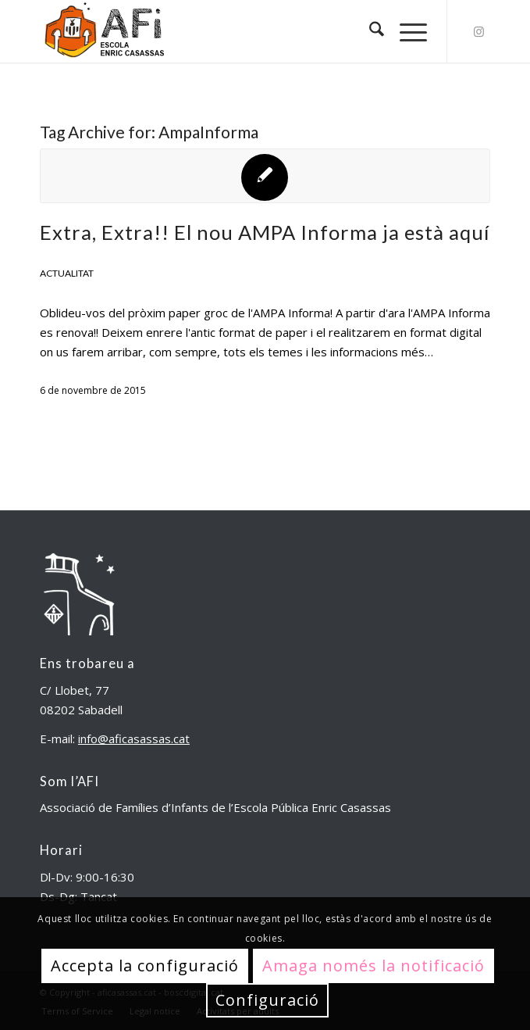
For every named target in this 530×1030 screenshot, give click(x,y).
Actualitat (67, 273)
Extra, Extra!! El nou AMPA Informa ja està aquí (264, 232)
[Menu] (405, 31)
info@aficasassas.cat (134, 738)
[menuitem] (369, 31)
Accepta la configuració (145, 965)
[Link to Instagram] (478, 32)
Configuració (267, 999)
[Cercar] (369, 31)
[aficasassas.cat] (220, 31)
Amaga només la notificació (373, 965)
